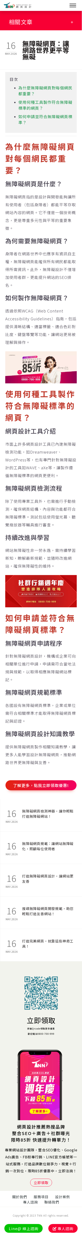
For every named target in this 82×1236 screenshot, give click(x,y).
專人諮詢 (30, 1202)
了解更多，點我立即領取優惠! (41, 785)
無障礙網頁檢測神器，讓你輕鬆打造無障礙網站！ (47, 813)
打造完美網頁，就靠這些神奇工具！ (47, 943)
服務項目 (41, 1196)
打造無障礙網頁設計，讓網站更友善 (47, 878)
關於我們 (19, 1196)
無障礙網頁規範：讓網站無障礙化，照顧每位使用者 (47, 846)
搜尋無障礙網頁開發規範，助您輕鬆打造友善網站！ (47, 911)
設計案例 (62, 1196)
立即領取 (41, 1020)
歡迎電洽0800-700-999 (41, 1033)
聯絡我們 (51, 1202)
